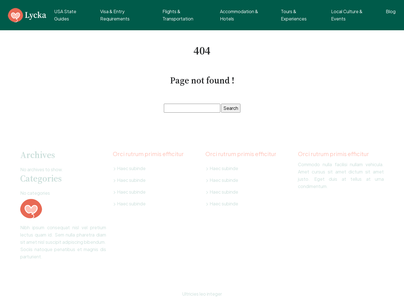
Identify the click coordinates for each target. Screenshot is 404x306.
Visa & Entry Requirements (115, 15)
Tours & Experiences (294, 15)
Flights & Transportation (177, 15)
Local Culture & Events (346, 15)
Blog (391, 11)
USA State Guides (65, 15)
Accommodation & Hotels (239, 15)
